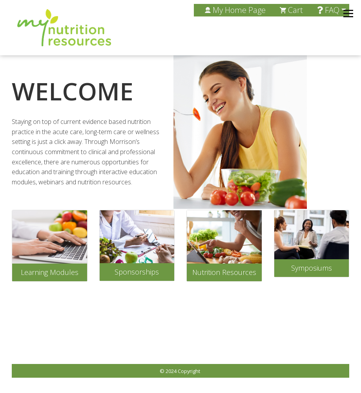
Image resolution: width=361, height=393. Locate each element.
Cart (291, 10)
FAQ (328, 10)
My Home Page (235, 10)
